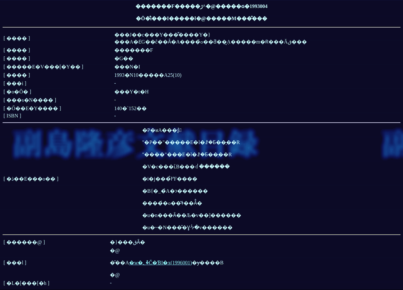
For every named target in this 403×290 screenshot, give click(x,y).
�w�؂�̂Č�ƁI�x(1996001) (160, 262)
